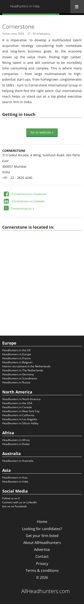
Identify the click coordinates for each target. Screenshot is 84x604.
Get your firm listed (42, 535)
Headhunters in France (16, 358)
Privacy (42, 563)
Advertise (42, 549)
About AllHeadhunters (42, 542)
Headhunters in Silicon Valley (20, 423)
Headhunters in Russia (16, 382)
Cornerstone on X (22, 209)
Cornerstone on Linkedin (28, 201)
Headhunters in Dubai (16, 444)
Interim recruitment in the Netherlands (26, 366)
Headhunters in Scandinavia (19, 378)
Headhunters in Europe (16, 354)
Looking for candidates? (42, 528)
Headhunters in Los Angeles (19, 419)
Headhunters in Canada (17, 407)
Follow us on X (11, 498)
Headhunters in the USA (17, 403)
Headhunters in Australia (17, 461)
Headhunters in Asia (15, 477)
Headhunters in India (15, 481)
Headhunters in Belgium (17, 362)
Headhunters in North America (21, 399)
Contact (42, 556)
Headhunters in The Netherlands (22, 370)
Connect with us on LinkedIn (19, 502)
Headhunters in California (18, 415)
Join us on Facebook (14, 506)
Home (42, 521)
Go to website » (42, 132)
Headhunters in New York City (20, 411)
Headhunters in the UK (16, 350)
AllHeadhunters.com (45, 591)
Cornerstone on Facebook (29, 194)
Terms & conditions (42, 570)
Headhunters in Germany (18, 374)
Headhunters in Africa (16, 440)
